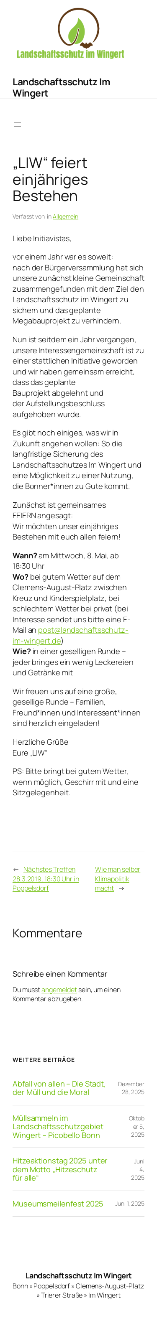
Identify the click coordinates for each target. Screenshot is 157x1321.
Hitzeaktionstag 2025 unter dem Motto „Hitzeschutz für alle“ (60, 1169)
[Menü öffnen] (18, 125)
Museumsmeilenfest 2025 (58, 1203)
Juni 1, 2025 (129, 1203)
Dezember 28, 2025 (131, 1088)
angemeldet (59, 989)
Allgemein (65, 216)
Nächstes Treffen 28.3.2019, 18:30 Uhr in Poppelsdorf (46, 879)
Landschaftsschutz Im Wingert (61, 87)
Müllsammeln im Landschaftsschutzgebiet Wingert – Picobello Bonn (58, 1126)
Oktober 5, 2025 (137, 1126)
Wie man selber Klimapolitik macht (118, 879)
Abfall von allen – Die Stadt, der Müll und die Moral (59, 1088)
